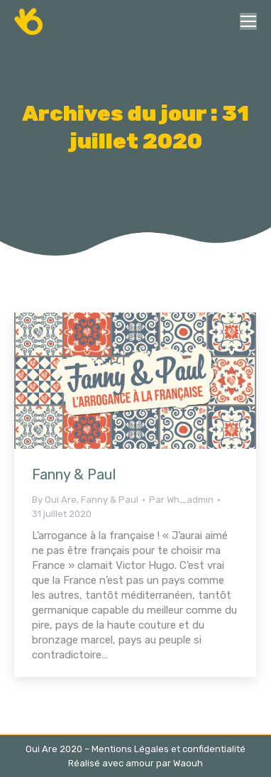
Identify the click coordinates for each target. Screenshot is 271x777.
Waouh (188, 763)
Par (181, 499)
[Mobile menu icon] (248, 21)
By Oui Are (54, 499)
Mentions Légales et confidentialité (168, 749)
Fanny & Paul (74, 474)
